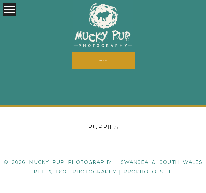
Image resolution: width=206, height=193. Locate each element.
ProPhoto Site (148, 172)
